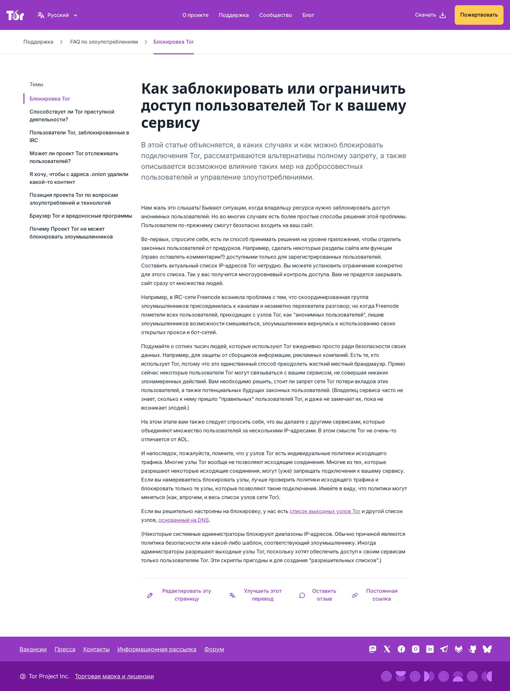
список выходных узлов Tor (325, 511)
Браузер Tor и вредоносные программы (81, 215)
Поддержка (234, 15)
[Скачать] (430, 15)
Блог (308, 15)
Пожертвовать (479, 14)
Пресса (65, 649)
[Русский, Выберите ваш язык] (58, 15)
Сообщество (275, 15)
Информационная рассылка (156, 649)
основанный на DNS (183, 520)
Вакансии (33, 649)
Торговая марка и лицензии (114, 676)
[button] (182, 595)
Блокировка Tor (50, 98)
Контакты (96, 649)
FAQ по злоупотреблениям (104, 41)
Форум (214, 649)
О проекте (195, 15)
